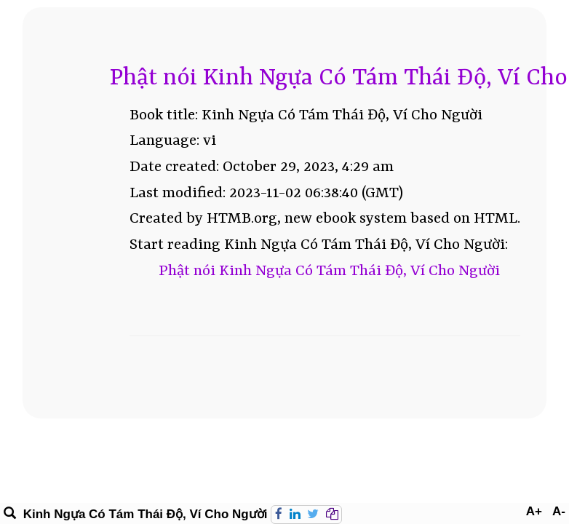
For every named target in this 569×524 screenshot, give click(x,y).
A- (558, 511)
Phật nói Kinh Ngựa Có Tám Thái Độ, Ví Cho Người (329, 271)
